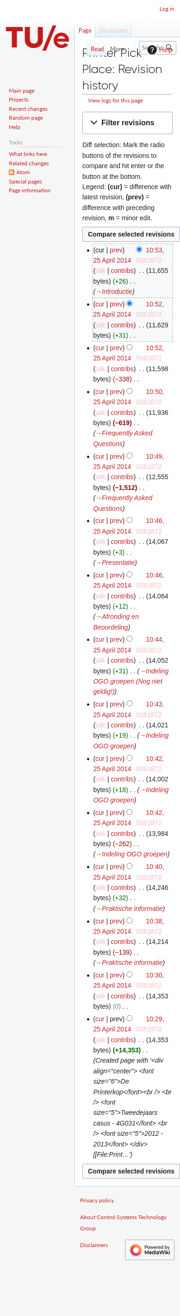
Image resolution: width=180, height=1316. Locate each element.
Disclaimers (94, 1244)
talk (100, 270)
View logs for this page (115, 100)
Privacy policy (97, 1200)
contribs (122, 270)
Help (159, 49)
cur (99, 304)
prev (116, 250)
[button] (127, 123)
